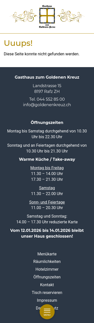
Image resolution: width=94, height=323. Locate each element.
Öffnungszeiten (47, 277)
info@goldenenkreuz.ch (47, 104)
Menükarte (46, 253)
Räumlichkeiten (47, 261)
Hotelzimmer (47, 269)
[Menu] (47, 311)
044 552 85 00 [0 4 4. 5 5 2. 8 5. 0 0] (51, 99)
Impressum (47, 300)
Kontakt (47, 284)
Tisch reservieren (47, 292)
